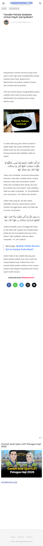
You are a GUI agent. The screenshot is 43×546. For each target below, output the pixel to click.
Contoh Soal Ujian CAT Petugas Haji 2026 (21, 445)
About (13, 537)
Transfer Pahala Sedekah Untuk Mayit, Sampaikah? (18, 15)
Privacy (29, 537)
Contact (21, 537)
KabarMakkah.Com (24, 22)
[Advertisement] (21, 47)
